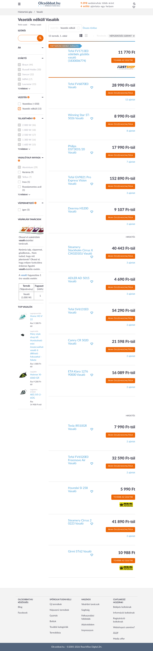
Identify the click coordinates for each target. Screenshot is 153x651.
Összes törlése (90, 28)
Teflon (25, 177)
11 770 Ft (126, 52)
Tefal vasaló (22, 25)
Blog (20, 607)
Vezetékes (27, 104)
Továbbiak (24, 89)
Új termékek (56, 604)
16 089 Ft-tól (123, 373)
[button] (133, 7)
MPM (25, 79)
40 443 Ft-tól (123, 248)
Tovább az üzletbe (123, 60)
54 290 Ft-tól (123, 311)
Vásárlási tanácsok (90, 604)
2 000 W (26, 125)
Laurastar (27, 84)
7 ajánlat (131, 162)
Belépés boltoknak (122, 607)
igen (24, 210)
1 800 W (26, 130)
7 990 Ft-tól (124, 427)
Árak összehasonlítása (120, 93)
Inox (24, 182)
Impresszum (87, 630)
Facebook (23, 613)
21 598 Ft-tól (123, 342)
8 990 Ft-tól (124, 116)
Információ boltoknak (124, 613)
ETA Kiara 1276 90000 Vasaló (78, 373)
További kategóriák (59, 627)
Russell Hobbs (29, 70)
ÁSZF (115, 633)
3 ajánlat (131, 193)
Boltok (53, 621)
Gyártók (54, 616)
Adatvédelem (87, 625)
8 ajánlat (131, 131)
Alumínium (27, 167)
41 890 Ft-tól (123, 522)
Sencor (25, 74)
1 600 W (26, 145)
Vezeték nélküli (29, 109)
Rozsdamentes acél (31, 187)
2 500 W (26, 135)
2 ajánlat (131, 224)
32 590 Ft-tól (123, 458)
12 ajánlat (130, 100)
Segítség (85, 610)
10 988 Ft (126, 553)
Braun (25, 65)
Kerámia (26, 172)
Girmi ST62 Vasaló (79, 551)
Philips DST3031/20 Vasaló (76, 149)
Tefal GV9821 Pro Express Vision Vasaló (79, 180)
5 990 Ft (127, 489)
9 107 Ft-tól (124, 210)
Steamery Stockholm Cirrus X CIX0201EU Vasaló (80, 250)
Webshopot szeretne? (124, 627)
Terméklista (55, 633)
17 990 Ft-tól (123, 148)
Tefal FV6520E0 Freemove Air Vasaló (78, 460)
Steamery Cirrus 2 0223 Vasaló (79, 522)
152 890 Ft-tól (122, 179)
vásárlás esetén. (32, 269)
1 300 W (26, 140)
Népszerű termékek (59, 610)
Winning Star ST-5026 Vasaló (79, 117)
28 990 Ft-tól (123, 85)
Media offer (119, 639)
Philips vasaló (35, 25)
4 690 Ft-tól (124, 279)
